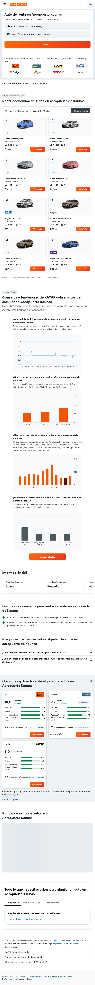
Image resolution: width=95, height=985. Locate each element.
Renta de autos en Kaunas (62, 976)
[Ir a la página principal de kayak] (18, 4)
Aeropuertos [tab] (13, 902)
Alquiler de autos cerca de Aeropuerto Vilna (27, 919)
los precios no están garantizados (65, 944)
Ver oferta (37, 149)
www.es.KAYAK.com (9, 976)
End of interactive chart (16, 365)
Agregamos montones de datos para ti (49, 957)
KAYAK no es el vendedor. (49, 952)
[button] (5, 4)
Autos (23, 976)
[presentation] (91, 681)
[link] (47, 556)
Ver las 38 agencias (11, 799)
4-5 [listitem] (19, 145)
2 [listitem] (7, 145)
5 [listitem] (7, 184)
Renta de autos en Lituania (39, 976)
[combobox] (18, 19)
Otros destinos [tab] (52, 902)
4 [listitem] (52, 145)
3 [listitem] (12, 184)
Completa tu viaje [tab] (31, 902)
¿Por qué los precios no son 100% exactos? (49, 962)
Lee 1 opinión (18, 703)
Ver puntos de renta (36, 727)
